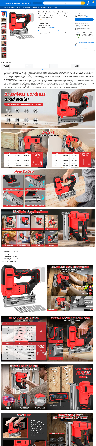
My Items (55, 7)
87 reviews (48, 19)
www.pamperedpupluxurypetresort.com (56, 30)
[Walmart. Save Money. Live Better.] (15, 3)
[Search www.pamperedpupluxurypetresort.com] (62, 3)
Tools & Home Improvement (9, 9)
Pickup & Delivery (36, 7)
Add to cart (84, 19)
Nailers (46, 69)
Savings (18, 7)
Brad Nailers (51, 69)
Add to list (79, 48)
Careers (49, 7)
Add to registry (88, 48)
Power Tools (27, 9)
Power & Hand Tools (20, 9)
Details (86, 45)
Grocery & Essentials (26, 7)
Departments (6, 7)
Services (13, 7)
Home (2, 9)
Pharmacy (43, 7)
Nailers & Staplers (40, 69)
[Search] (83, 3)
